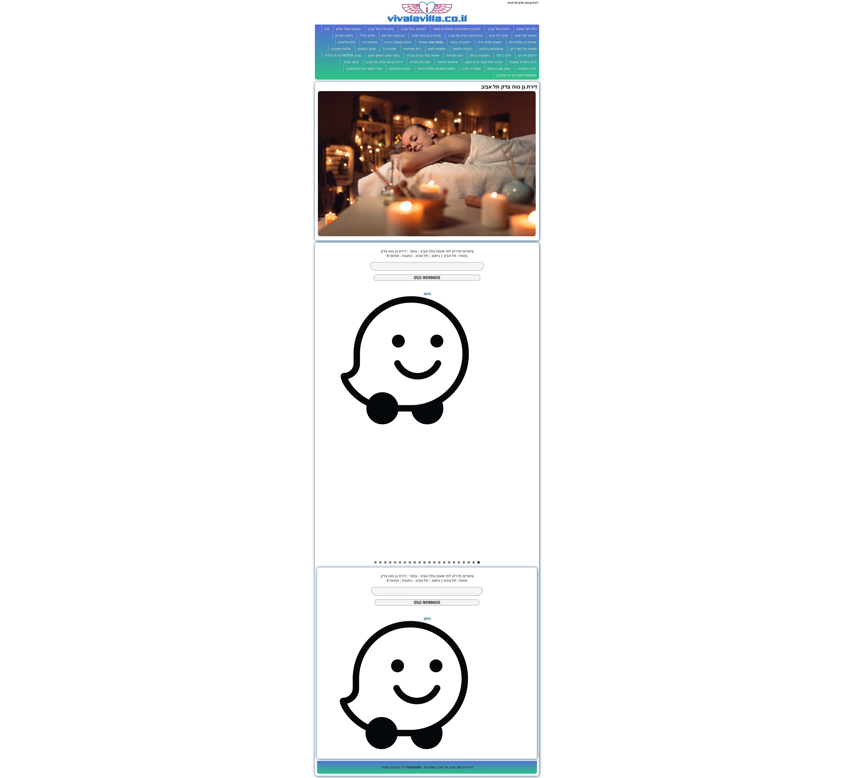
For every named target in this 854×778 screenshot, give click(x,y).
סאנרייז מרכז (471, 68)
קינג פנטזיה (454, 55)
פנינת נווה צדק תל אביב (465, 35)
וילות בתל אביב (498, 29)
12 (424, 562)
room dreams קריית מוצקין (517, 75)
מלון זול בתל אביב (381, 29)
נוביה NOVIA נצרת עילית (343, 55)
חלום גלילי (367, 35)
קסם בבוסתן (367, 49)
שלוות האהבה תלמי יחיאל (436, 68)
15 (410, 562)
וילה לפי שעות (526, 29)
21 (380, 562)
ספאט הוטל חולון (348, 29)
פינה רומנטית (527, 68)
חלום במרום (344, 35)
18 (395, 562)
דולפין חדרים (527, 55)
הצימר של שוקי (526, 35)
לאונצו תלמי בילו (490, 42)
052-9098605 (427, 277)
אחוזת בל (389, 49)
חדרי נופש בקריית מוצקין (364, 68)
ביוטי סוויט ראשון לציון (383, 55)
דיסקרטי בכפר (460, 42)
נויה (326, 29)
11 (429, 562)
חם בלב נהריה (420, 62)
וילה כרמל (503, 55)
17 (400, 562)
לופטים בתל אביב (413, 29)
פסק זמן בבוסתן (498, 68)
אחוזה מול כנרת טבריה (422, 55)
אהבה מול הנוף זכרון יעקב (484, 62)
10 (434, 562)
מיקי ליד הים (498, 35)
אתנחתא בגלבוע (491, 49)
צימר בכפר (351, 62)
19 (390, 562)
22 (375, 562)
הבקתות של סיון (393, 35)
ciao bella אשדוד (430, 42)
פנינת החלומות (399, 68)
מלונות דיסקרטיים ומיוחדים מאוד (456, 29)
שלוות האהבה (341, 49)
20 (385, 562)
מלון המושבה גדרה (397, 42)
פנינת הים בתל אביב (426, 35)
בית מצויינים (412, 49)
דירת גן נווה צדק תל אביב (384, 62)
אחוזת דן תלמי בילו (523, 42)
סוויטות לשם (436, 49)
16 (405, 562)
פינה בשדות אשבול (523, 62)
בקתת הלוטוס (462, 49)
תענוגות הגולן (479, 55)
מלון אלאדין (346, 42)
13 (419, 562)
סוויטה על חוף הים (523, 49)
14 (415, 562)
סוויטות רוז (369, 42)
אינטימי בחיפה (447, 62)
